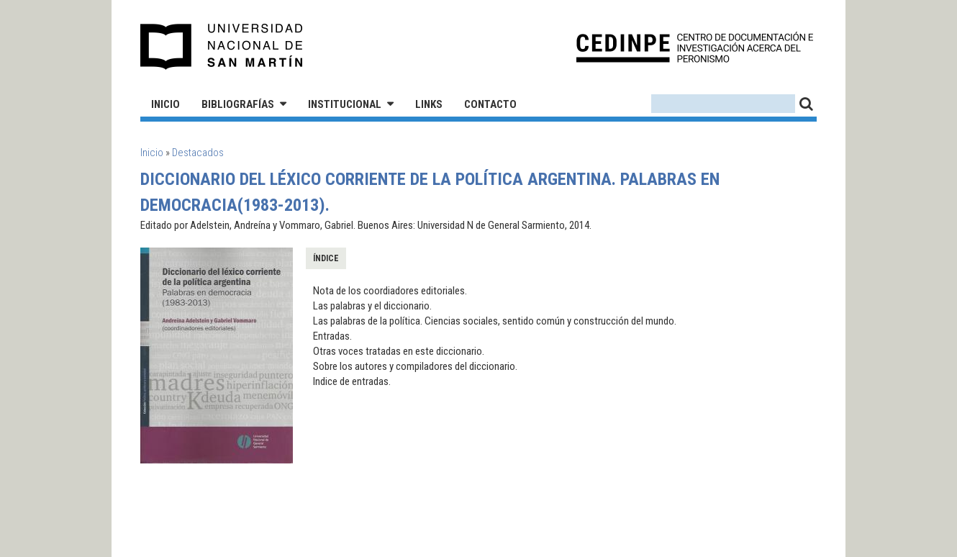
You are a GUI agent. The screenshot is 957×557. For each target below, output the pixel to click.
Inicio (165, 104)
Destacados (198, 152)
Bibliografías (237, 104)
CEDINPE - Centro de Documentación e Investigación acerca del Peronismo (694, 47)
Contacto (490, 104)
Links (429, 104)
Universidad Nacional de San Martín (222, 47)
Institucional (344, 104)
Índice (326, 258)
